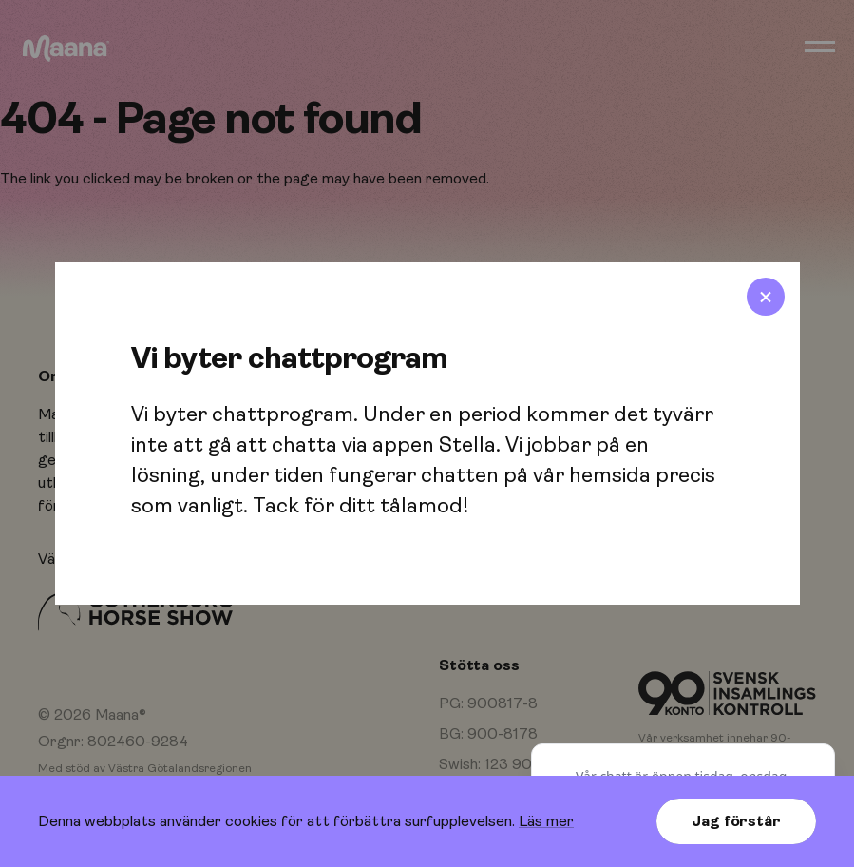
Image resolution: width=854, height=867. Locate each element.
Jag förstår (736, 821)
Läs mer (546, 821)
